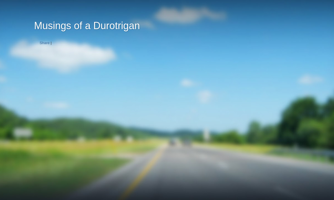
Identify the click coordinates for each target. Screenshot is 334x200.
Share (45, 43)
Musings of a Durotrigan (87, 25)
